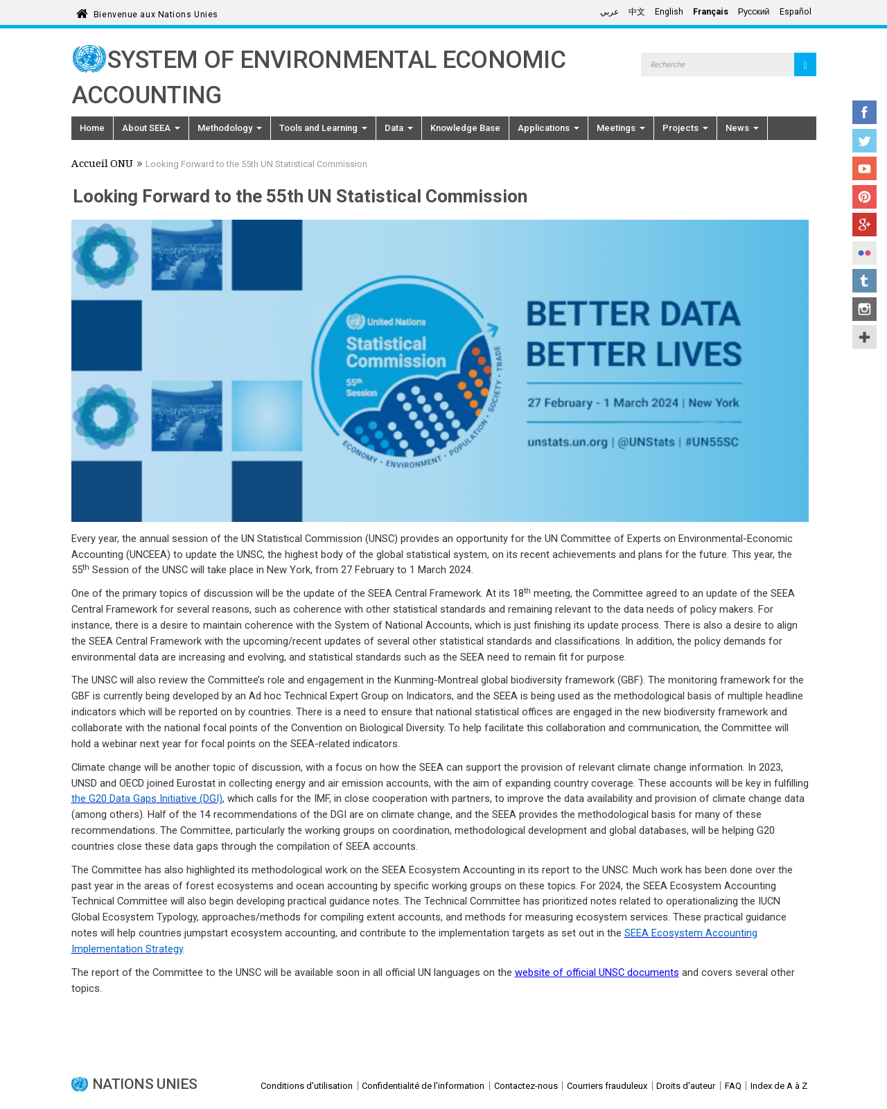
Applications (548, 128)
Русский (754, 12)
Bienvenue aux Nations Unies (156, 12)
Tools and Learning (323, 128)
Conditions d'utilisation (307, 1085)
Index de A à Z (778, 1085)
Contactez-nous (526, 1085)
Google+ (864, 224)
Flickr (864, 253)
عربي (609, 12)
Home (92, 128)
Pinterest (864, 197)
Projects (685, 128)
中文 (637, 12)
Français (710, 12)
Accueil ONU (102, 165)
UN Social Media (864, 337)
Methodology (229, 128)
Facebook (864, 112)
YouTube (864, 168)
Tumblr (864, 280)
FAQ (733, 1085)
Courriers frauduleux (607, 1085)
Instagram (864, 309)
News (742, 128)
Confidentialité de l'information (423, 1085)
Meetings (621, 128)
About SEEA (151, 128)
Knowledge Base (465, 128)
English (669, 12)
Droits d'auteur (685, 1085)
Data (399, 128)
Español (795, 12)
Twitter (864, 140)
